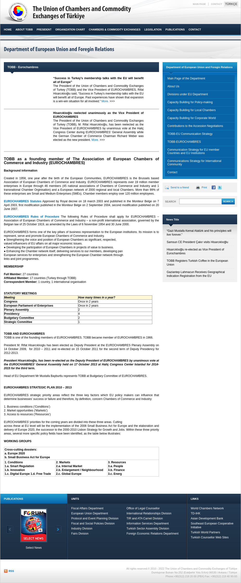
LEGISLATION (153, 29)
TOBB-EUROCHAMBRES (184, 141)
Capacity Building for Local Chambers (191, 110)
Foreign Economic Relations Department (152, 533)
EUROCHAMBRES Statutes (22, 201)
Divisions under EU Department (187, 94)
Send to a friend (180, 187)
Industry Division (81, 528)
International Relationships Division (149, 513)
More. (105, 101)
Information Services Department (148, 523)
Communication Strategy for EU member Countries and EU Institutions (193, 151)
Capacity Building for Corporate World (191, 118)
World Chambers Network (207, 508)
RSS (11, 571)
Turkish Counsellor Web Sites (209, 537)
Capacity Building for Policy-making (190, 102)
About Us (173, 86)
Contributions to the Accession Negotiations (195, 126)
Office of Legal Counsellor (143, 508)
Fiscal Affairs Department (87, 508)
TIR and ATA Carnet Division (145, 518)
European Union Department (89, 513)
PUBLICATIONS (175, 29)
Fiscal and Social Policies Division (93, 523)
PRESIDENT (44, 29)
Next (58, 529)
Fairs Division (80, 533)
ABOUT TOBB (24, 29)
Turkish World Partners (205, 532)
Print (204, 187)
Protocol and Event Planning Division (95, 518)
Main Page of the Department (186, 78)
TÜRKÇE (231, 4)
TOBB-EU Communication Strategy (190, 134)
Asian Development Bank (207, 518)
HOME (8, 29)
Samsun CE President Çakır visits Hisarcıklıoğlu (197, 242)
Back (10, 529)
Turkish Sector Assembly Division (148, 528)
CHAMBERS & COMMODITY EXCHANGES (114, 29)
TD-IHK (195, 513)
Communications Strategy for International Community (194, 162)
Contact (172, 172)
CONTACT (216, 4)
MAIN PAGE (199, 4)
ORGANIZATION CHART (70, 29)
